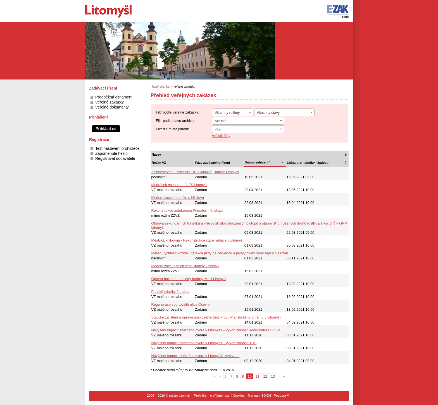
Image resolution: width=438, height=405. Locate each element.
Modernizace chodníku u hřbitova (177, 198)
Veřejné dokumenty (112, 107)
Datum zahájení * (257, 162)
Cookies (239, 395)
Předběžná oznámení (113, 97)
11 (257, 376)
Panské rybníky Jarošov (170, 292)
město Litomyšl (118, 11)
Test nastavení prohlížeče (117, 148)
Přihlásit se (106, 128)
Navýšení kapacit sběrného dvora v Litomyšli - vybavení (195, 356)
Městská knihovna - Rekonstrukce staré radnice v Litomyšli (197, 240)
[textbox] (248, 129)
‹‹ (215, 376)
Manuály (254, 395)
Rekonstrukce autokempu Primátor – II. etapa (187, 210)
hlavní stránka (160, 86)
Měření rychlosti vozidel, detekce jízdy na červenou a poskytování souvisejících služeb (219, 253)
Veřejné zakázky (109, 102)
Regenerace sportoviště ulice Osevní (180, 304)
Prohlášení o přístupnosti (211, 395)
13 (273, 376)
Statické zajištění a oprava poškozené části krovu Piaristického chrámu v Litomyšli (216, 317)
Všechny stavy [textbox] (268, 112)
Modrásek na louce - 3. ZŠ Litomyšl (179, 185)
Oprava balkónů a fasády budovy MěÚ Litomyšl (188, 279)
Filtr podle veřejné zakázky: (177, 112)
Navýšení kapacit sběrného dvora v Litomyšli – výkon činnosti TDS (204, 343)
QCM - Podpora (274, 395)
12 (265, 376)
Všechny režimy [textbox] (227, 112)
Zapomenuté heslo (111, 153)
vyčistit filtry (221, 136)
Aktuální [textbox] (221, 121)
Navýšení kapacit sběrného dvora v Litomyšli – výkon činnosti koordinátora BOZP (215, 330)
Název (156, 154)
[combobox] (232, 112)
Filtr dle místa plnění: (172, 129)
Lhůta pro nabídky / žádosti (307, 162)
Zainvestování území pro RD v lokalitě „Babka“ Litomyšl (195, 172)
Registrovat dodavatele (115, 158)
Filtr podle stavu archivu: (175, 121)
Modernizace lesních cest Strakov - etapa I (185, 266)
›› (284, 376)
